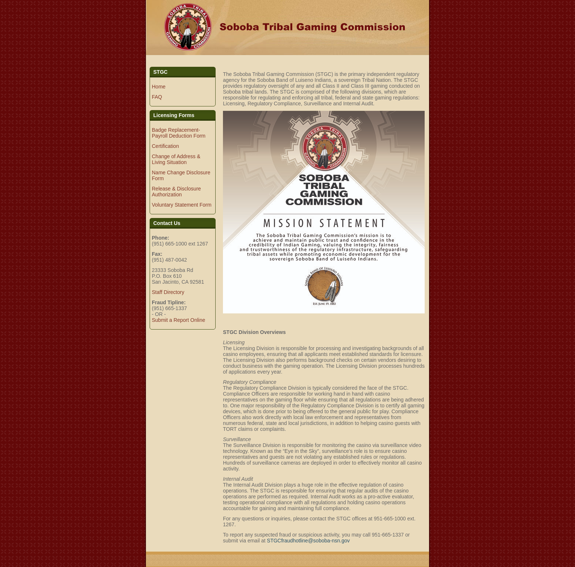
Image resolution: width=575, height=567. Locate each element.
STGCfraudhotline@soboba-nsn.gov (308, 541)
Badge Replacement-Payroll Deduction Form (178, 133)
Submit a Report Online (178, 320)
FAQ (157, 97)
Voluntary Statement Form (182, 205)
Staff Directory (168, 292)
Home (158, 87)
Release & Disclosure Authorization (176, 191)
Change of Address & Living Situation (176, 159)
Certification (165, 146)
